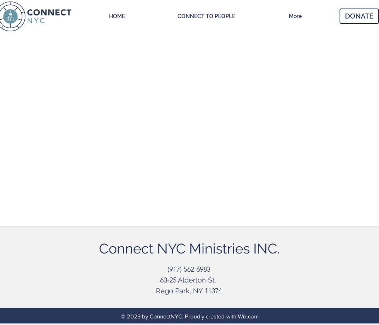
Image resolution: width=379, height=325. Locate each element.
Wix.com (248, 316)
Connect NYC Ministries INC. (189, 248)
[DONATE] (359, 16)
